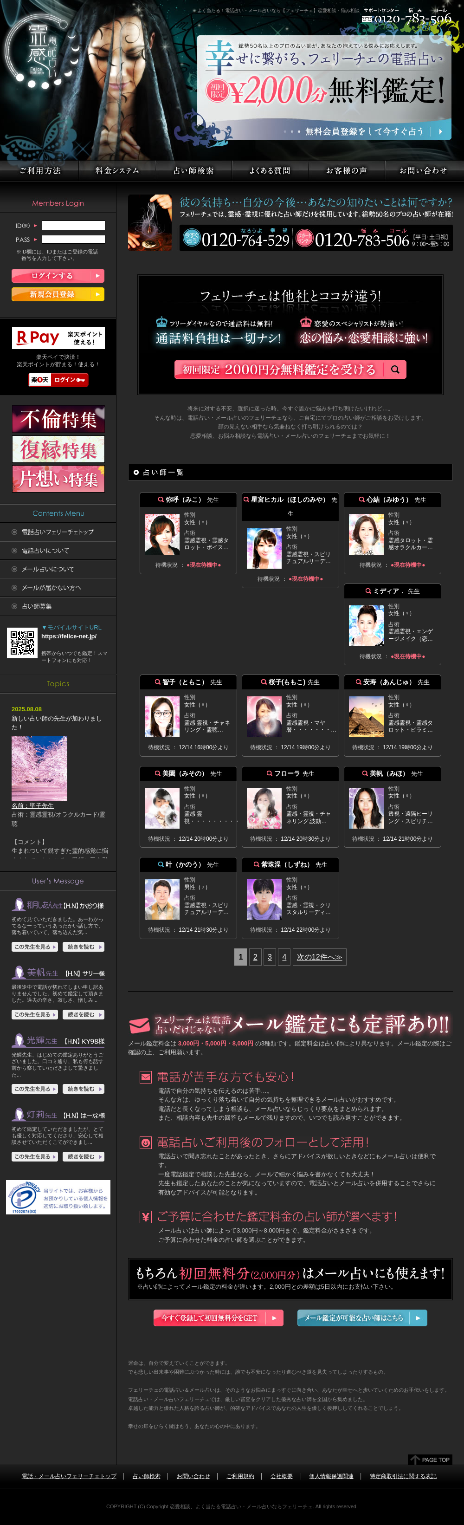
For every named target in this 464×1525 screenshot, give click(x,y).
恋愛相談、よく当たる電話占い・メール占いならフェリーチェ (241, 1506)
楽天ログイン (58, 380)
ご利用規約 (240, 1476)
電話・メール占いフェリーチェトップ (69, 1476)
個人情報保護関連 (331, 1476)
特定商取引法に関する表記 (403, 1476)
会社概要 (282, 1476)
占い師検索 (147, 1476)
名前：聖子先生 (39, 802)
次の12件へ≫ (319, 957)
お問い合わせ (193, 1476)
